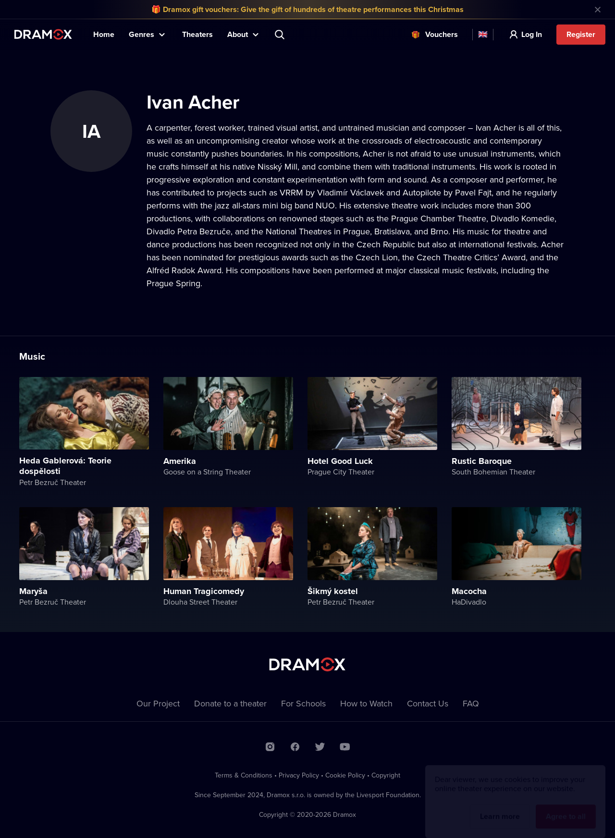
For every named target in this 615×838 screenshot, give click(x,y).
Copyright (385, 775)
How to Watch (366, 703)
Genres (141, 34)
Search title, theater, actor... (280, 34)
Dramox (43, 34)
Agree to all (566, 807)
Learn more (500, 807)
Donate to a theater (230, 703)
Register (580, 34)
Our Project (158, 703)
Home (103, 34)
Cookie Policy (345, 775)
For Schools (303, 703)
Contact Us (427, 703)
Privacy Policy (299, 775)
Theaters (197, 34)
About (237, 34)
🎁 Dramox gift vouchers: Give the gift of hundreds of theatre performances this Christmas (307, 9)
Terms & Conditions (243, 775)
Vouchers (441, 34)
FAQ (471, 703)
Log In (531, 34)
